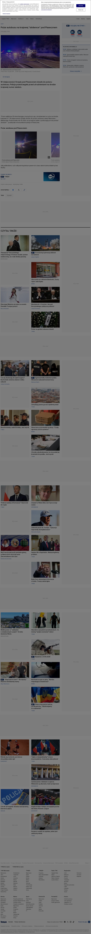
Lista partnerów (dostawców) (46, 2)
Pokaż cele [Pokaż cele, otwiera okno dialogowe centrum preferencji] (80, 2)
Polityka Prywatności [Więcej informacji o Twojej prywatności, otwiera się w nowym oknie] (6, 6)
